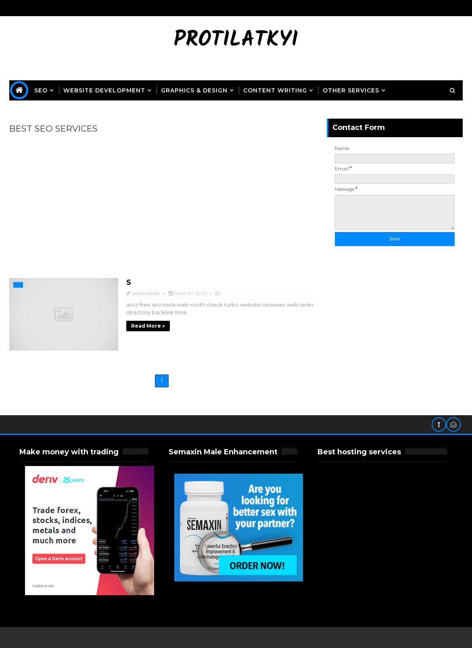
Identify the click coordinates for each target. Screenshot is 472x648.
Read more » (148, 326)
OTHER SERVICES (351, 90)
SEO (41, 90)
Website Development (104, 90)
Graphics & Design (194, 90)
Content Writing (275, 90)
